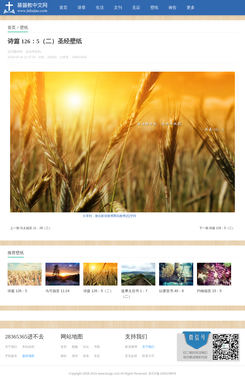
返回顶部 (28, 356)
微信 (98, 216)
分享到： (89, 216)
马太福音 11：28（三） (36, 228)
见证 (136, 7)
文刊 (118, 7)
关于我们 (11, 347)
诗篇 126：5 (17, 291)
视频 (75, 347)
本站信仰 (28, 347)
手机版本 (11, 356)
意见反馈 (131, 356)
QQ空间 (130, 216)
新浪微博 (107, 216)
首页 (63, 7)
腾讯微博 (119, 216)
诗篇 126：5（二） (98, 291)
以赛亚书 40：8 (171, 291)
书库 (97, 347)
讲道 (86, 356)
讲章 (82, 7)
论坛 (86, 347)
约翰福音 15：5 (209, 291)
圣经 (75, 356)
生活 (100, 7)
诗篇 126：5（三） (222, 228)
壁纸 (154, 7)
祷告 (172, 7)
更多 (191, 7)
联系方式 (148, 356)
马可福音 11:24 (57, 291)
